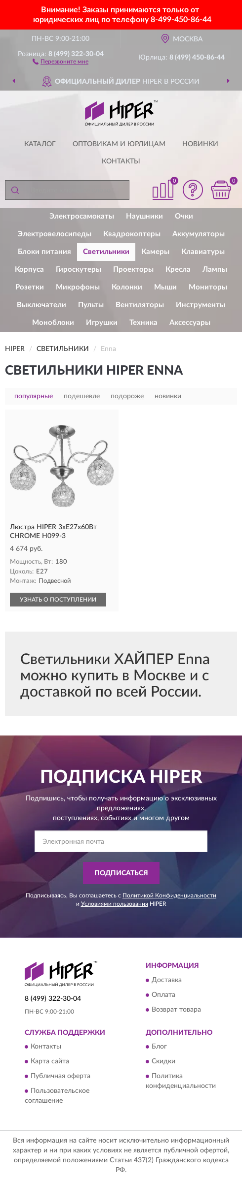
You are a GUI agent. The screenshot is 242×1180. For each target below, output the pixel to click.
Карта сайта (50, 1061)
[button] (60, 61)
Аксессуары (189, 322)
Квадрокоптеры (132, 234)
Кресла (178, 269)
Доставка (167, 980)
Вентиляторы (140, 305)
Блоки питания (44, 251)
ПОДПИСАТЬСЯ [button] (121, 873)
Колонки (127, 287)
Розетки (29, 287)
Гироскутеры (78, 269)
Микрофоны (78, 287)
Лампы (214, 269)
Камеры (155, 251)
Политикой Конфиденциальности (169, 895)
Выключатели (41, 305)
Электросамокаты (81, 216)
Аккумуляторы (198, 234)
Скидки (163, 1061)
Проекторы (133, 269)
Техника (143, 322)
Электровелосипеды (54, 234)
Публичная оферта (60, 1076)
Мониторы (208, 287)
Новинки (200, 144)
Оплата (163, 994)
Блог (159, 1047)
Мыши (165, 287)
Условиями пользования (114, 904)
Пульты (91, 305)
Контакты (121, 161)
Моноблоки (53, 322)
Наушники (144, 216)
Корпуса (29, 269)
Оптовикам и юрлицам (119, 144)
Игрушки (102, 322)
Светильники (106, 251)
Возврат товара (176, 1009)
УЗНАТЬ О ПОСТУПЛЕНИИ (58, 600)
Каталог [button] (40, 144)
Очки (184, 216)
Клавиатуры (203, 251)
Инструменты (200, 305)
